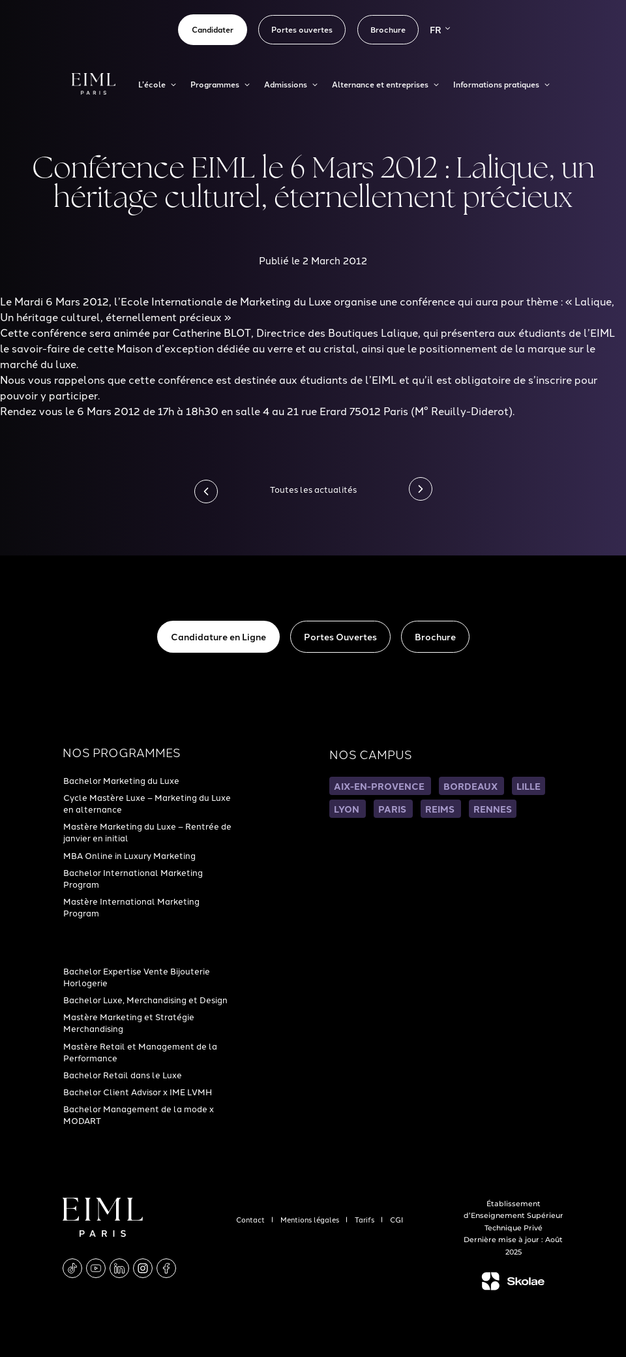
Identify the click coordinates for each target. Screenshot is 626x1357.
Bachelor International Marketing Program (133, 878)
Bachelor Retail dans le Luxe (122, 1074)
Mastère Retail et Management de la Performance (140, 1051)
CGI (396, 1219)
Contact (251, 1219)
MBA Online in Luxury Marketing (129, 855)
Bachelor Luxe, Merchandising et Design (145, 999)
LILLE (528, 785)
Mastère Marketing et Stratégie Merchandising (128, 1022)
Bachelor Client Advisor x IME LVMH (137, 1091)
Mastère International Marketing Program (131, 906)
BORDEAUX (471, 785)
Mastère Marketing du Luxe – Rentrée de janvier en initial (147, 831)
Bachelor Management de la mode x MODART (138, 1114)
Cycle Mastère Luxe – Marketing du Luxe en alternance (147, 803)
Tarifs (365, 1219)
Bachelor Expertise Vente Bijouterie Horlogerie (136, 976)
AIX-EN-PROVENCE (380, 785)
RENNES (492, 808)
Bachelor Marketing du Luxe (121, 780)
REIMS (440, 808)
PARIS (393, 808)
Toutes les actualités (313, 489)
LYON (347, 808)
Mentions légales (310, 1219)
